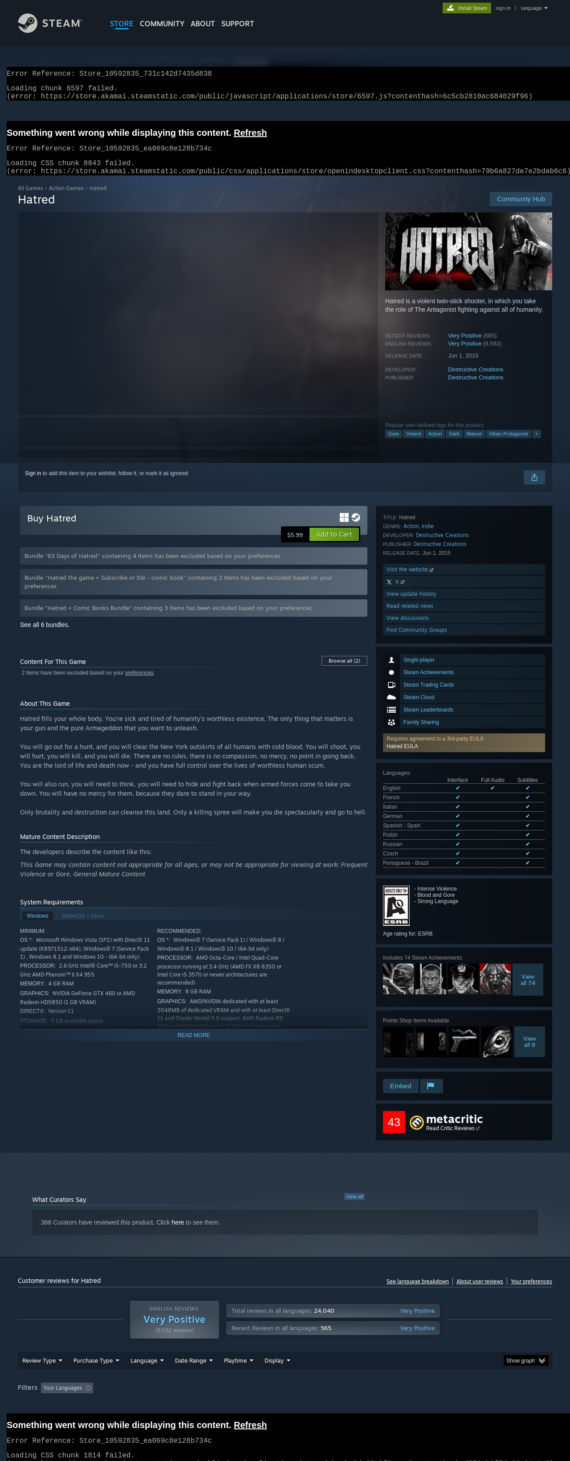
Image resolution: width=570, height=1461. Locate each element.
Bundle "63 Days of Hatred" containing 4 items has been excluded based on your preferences (152, 566)
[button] (464, 612)
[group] (285, 1377)
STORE (122, 23)
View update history (411, 1000)
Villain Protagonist (508, 444)
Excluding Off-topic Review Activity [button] (153, 1376)
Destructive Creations (475, 380)
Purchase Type (93, 1348)
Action (435, 444)
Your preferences (531, 1263)
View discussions (408, 1024)
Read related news (410, 1012)
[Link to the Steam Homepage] (57, 30)
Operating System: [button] (360, 1376)
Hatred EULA (402, 616)
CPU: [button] (405, 1376)
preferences (139, 683)
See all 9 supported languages (419, 705)
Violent (413, 444)
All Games (30, 198)
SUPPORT (237, 23)
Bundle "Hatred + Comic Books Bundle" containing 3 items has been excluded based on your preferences (168, 618)
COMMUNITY (162, 23)
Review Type (39, 1348)
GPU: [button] (435, 1376)
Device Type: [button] (474, 1376)
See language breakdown (418, 1263)
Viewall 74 (528, 820)
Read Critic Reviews (450, 1110)
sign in (503, 8)
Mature (474, 444)
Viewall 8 (529, 882)
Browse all (344, 671)
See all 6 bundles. (44, 635)
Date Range (190, 1348)
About (203, 23)
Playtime (235, 1348)
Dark (454, 444)
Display (274, 1348)
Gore (393, 444)
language (531, 8)
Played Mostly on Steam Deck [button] (285, 1376)
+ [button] (536, 444)
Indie (428, 932)
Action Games (66, 198)
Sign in (33, 484)
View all (354, 1178)
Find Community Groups (417, 1036)
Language (143, 1348)
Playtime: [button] (221, 1376)
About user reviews (479, 1263)
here (177, 1204)
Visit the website (411, 976)
